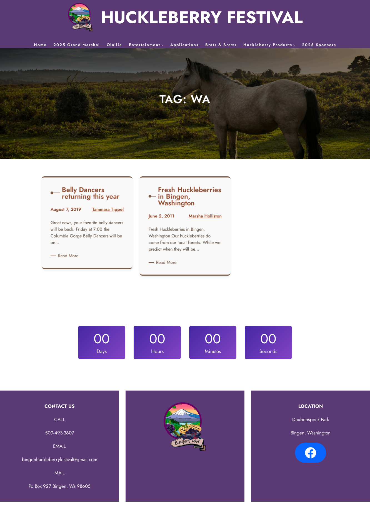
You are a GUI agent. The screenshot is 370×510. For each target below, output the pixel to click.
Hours (157, 351)
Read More (70, 255)
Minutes (213, 351)
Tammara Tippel (106, 212)
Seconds (268, 351)
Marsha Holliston (203, 219)
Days (102, 351)
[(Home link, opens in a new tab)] (80, 17)
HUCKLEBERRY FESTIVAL (202, 17)
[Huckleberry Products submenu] (294, 45)
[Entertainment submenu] (162, 45)
